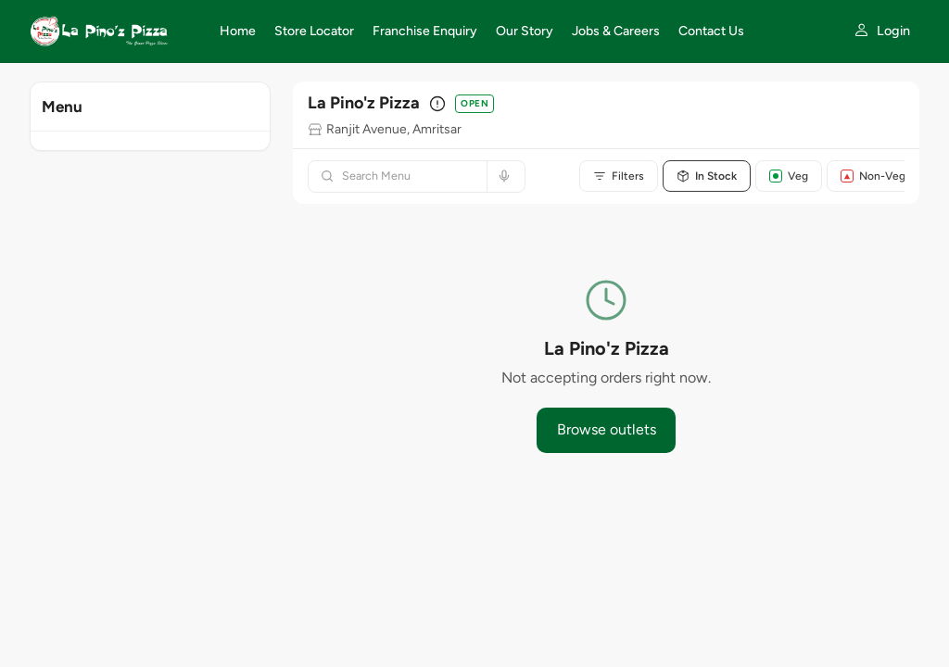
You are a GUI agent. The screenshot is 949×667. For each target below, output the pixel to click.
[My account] (881, 31)
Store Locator (314, 31)
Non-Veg (873, 176)
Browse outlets (606, 429)
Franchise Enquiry (425, 31)
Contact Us (711, 31)
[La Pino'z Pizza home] (113, 31)
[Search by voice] (502, 176)
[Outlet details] (437, 103)
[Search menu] (408, 176)
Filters (618, 176)
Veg (788, 176)
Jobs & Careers (616, 31)
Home (238, 31)
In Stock (707, 176)
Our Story (524, 31)
